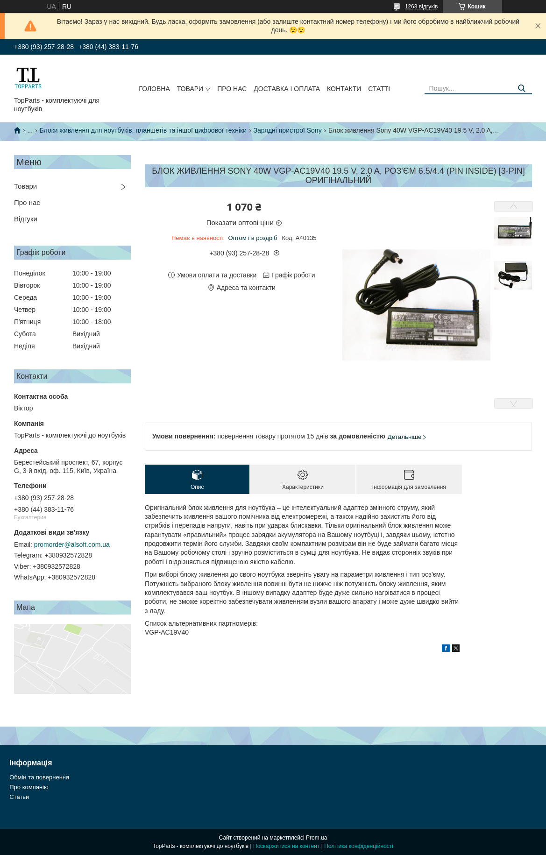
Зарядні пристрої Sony (287, 130)
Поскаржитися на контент (286, 846)
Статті (379, 88)
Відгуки (25, 219)
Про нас (232, 88)
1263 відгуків (421, 6)
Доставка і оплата (287, 88)
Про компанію (29, 787)
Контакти (344, 88)
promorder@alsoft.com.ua (72, 544)
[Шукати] (521, 88)
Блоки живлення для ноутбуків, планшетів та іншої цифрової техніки (143, 130)
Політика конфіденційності (358, 846)
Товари (190, 88)
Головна (154, 88)
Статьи (19, 796)
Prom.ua (316, 837)
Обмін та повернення (39, 777)
